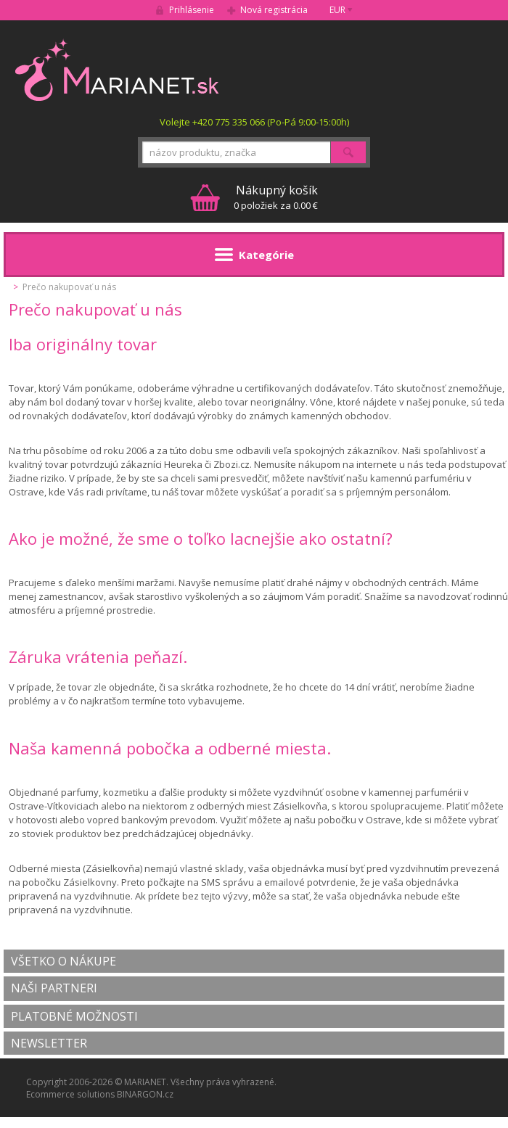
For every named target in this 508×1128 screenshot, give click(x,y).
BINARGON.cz (145, 1094)
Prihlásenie (191, 10)
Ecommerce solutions (70, 1094)
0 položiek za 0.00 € (276, 197)
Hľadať (348, 152)
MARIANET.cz (118, 69)
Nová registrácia (274, 10)
